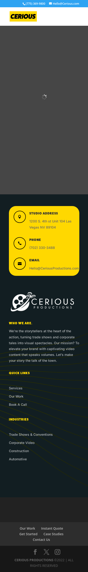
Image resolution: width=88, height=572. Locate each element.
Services (16, 388)
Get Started (28, 534)
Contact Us (41, 539)
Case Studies (53, 534)
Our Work (16, 396)
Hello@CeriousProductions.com (54, 268)
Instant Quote (52, 528)
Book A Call (18, 404)
